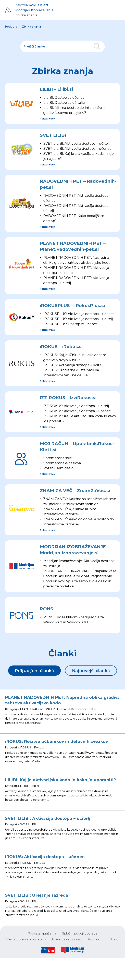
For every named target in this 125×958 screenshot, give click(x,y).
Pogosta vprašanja (42, 933)
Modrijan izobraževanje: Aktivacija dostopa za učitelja (79, 563)
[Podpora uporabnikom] (29, 10)
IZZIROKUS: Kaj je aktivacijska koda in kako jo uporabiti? (79, 418)
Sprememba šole (57, 458)
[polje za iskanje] (62, 46)
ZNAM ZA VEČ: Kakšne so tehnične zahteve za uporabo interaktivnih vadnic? (79, 501)
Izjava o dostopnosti (67, 939)
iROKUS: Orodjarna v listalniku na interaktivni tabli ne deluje (71, 372)
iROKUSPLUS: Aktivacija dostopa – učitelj (78, 319)
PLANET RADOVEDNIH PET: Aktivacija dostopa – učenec (76, 270)
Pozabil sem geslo (58, 468)
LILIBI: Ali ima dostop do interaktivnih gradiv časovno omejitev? (75, 110)
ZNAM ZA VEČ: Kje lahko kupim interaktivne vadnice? (69, 511)
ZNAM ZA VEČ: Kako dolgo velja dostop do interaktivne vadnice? (78, 521)
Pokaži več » (48, 118)
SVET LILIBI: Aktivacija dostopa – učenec (77, 149)
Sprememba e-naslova (62, 463)
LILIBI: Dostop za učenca (63, 97)
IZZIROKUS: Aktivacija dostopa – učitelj (76, 406)
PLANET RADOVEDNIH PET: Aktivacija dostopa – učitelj (76, 280)
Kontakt (94, 939)
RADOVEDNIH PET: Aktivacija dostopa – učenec (77, 198)
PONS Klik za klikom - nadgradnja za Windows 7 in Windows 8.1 (73, 619)
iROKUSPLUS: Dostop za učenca (70, 324)
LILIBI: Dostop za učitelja (64, 103)
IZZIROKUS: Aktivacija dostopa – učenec (77, 411)
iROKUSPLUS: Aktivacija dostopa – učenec (79, 314)
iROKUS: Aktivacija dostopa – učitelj (73, 365)
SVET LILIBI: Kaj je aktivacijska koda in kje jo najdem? (78, 156)
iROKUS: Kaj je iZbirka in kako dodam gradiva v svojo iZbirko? (74, 357)
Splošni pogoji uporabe (79, 933)
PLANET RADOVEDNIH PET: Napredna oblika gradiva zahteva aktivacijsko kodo (76, 260)
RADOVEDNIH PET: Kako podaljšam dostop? (73, 218)
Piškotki (112, 939)
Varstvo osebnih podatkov (26, 939)
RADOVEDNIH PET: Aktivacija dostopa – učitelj (77, 208)
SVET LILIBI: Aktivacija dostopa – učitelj (76, 143)
